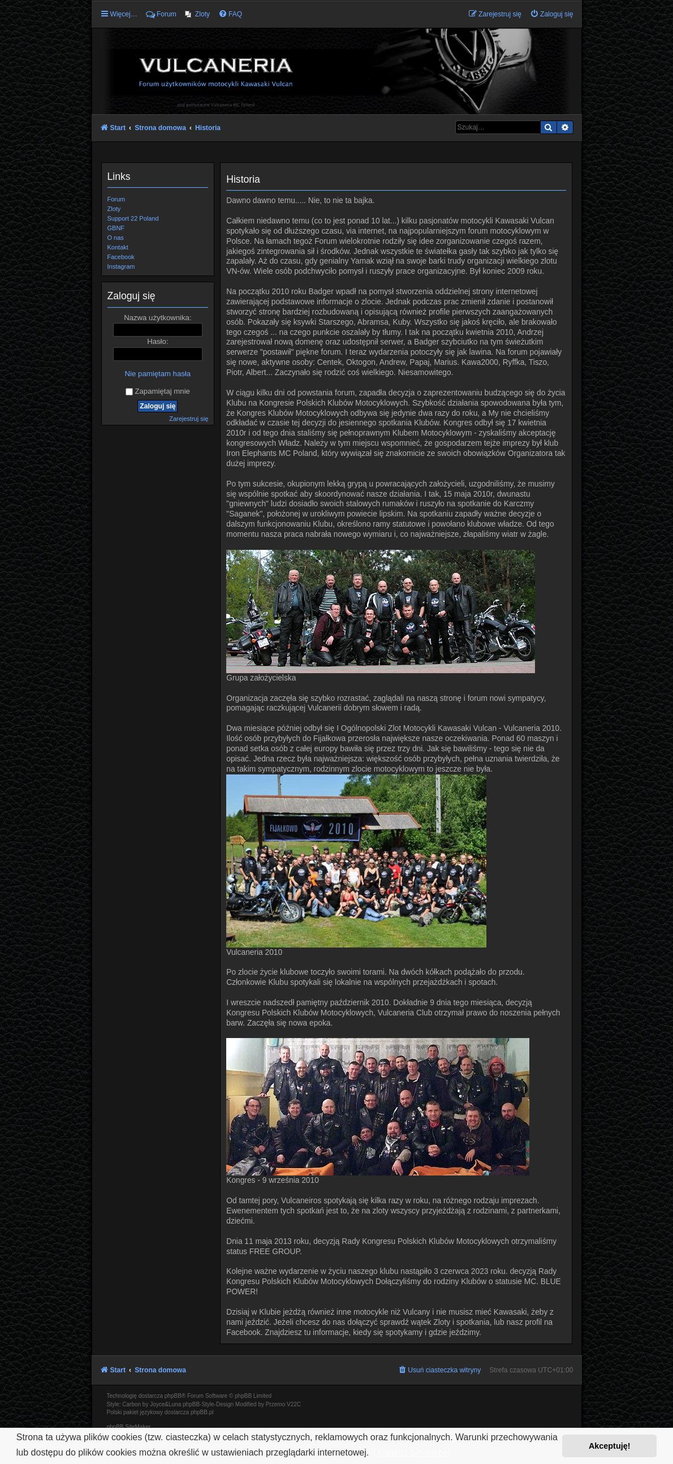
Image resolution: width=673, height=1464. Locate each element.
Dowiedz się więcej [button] (411, 1452)
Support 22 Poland (133, 218)
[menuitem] (197, 14)
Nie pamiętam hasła (158, 373)
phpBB (173, 1396)
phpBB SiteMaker (129, 1427)
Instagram (121, 266)
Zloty (114, 208)
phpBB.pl (202, 1412)
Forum (116, 199)
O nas (115, 237)
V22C (294, 1404)
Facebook (121, 256)
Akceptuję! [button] (610, 1445)
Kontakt (117, 247)
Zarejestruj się (188, 418)
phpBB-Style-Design (208, 1404)
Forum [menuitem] (161, 14)
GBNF (116, 228)
